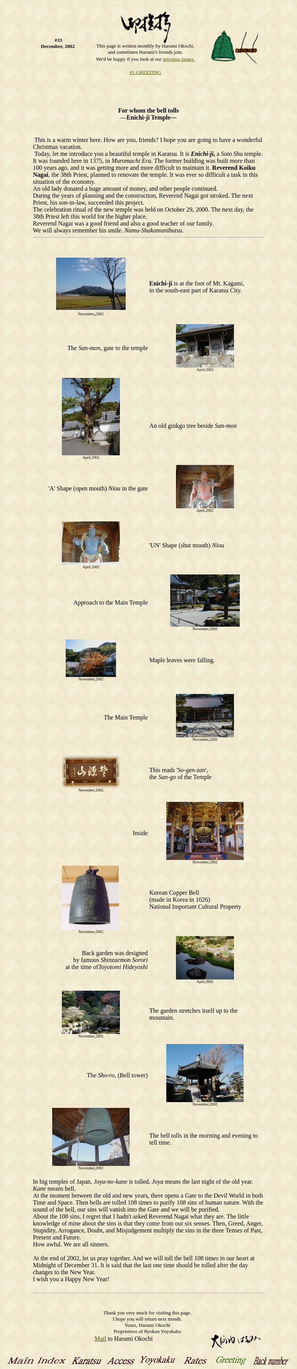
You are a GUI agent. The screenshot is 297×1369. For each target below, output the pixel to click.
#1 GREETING (145, 72)
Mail (100, 1338)
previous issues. (179, 59)
